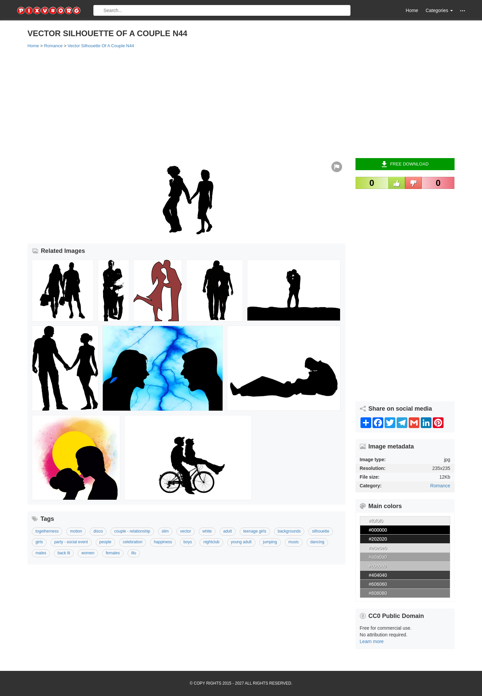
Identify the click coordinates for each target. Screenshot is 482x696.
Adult (227, 531)
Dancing (317, 542)
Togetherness (47, 531)
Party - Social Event (71, 542)
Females (113, 553)
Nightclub (211, 542)
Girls (39, 542)
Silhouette (320, 531)
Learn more (372, 641)
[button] (462, 10)
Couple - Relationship (132, 531)
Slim (165, 531)
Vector (185, 531)
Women (87, 553)
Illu (133, 553)
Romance (440, 485)
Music (294, 542)
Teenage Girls (254, 531)
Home (412, 10)
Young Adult (241, 542)
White (207, 531)
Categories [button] (439, 10)
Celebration (133, 542)
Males (40, 553)
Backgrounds (289, 531)
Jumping (270, 542)
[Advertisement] (228, 103)
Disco (98, 531)
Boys (187, 542)
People (105, 542)
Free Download (404, 164)
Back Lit (64, 553)
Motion (76, 531)
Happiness (163, 542)
